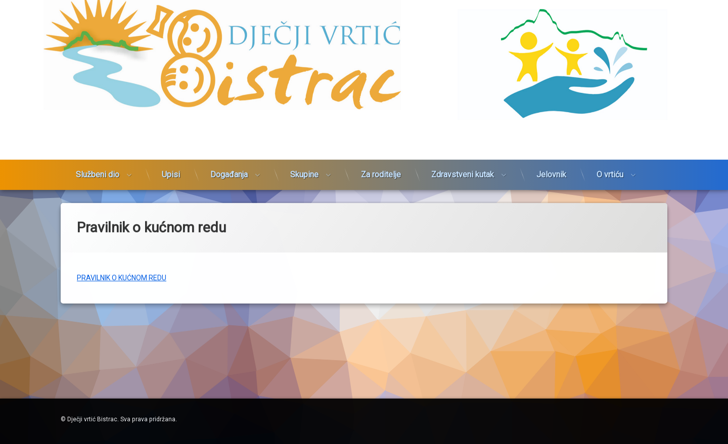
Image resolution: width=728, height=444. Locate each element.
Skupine (304, 110)
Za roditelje (381, 110)
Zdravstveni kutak (462, 110)
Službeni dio (97, 110)
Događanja (229, 110)
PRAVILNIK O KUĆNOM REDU (121, 244)
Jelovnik (551, 110)
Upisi (171, 110)
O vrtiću (610, 110)
